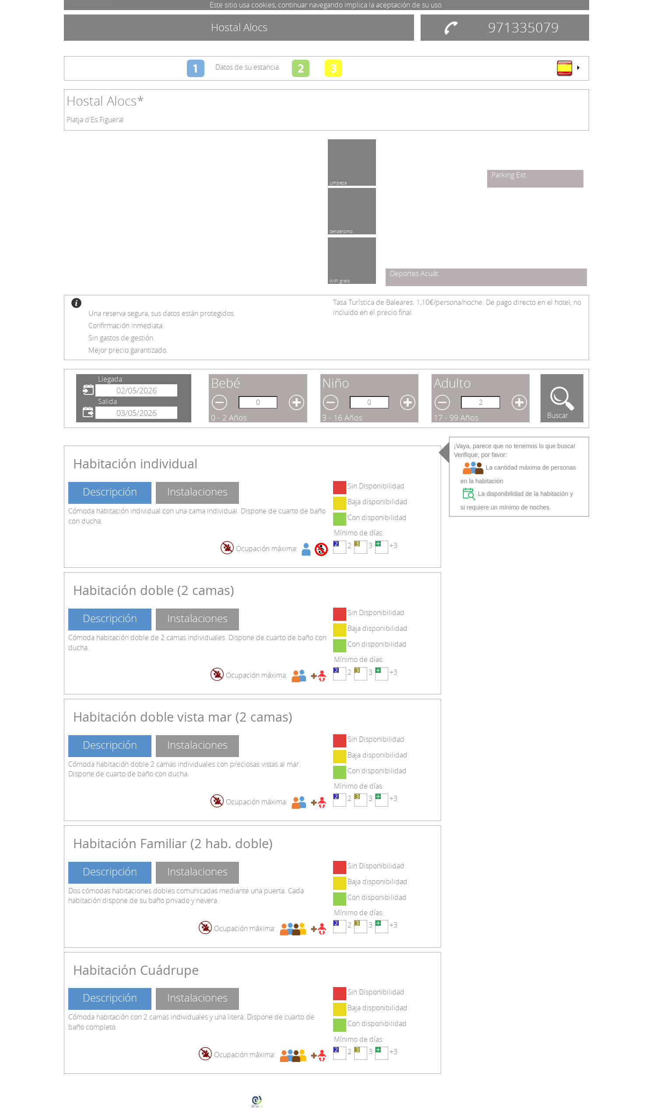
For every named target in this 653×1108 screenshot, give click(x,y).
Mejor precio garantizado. (128, 350)
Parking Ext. (509, 175)
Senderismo (341, 230)
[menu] (568, 68)
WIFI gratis (340, 279)
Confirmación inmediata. (126, 325)
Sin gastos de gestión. (121, 338)
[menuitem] (568, 68)
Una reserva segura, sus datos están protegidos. (161, 313)
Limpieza (338, 181)
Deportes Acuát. (415, 273)
